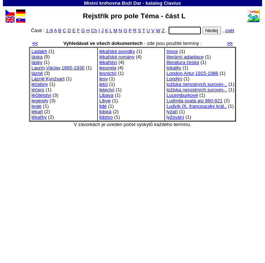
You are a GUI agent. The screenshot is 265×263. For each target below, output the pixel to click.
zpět (229, 30)
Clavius (172, 3)
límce (172, 51)
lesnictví (108, 73)
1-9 (49, 30)
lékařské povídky (117, 51)
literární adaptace (184, 57)
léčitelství (41, 95)
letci (103, 84)
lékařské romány (117, 57)
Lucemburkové (182, 95)
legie (37, 106)
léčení (38, 89)
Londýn (174, 78)
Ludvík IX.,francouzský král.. (196, 106)
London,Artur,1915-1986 (192, 73)
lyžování (175, 117)
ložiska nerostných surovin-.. (196, 84)
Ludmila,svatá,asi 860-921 (194, 100)
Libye (105, 100)
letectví (107, 89)
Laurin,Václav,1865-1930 (58, 67)
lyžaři (172, 111)
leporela (108, 67)
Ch (94, 30)
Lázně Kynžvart (48, 78)
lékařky (39, 117)
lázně (37, 73)
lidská (105, 111)
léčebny (40, 84)
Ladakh (39, 51)
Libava (106, 95)
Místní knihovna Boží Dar (112, 3)
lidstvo (106, 117)
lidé (103, 106)
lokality (173, 67)
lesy (103, 78)
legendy (40, 100)
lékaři (37, 111)
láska (37, 57)
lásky (37, 62)
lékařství (108, 62)
